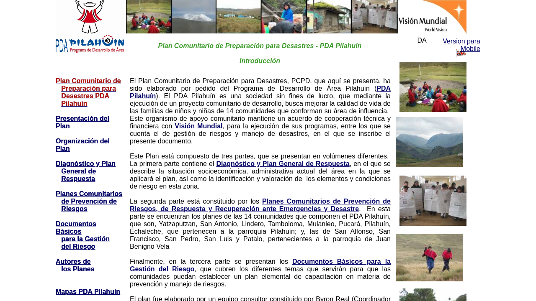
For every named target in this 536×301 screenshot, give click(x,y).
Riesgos (74, 208)
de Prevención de (89, 201)
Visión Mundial (198, 126)
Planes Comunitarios (89, 193)
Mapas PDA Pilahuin (88, 291)
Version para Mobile (461, 45)
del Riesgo (78, 246)
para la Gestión (85, 238)
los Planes (77, 269)
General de (78, 171)
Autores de (73, 261)
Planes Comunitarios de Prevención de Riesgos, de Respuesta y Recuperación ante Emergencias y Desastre (260, 205)
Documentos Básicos (76, 227)
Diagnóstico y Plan (86, 163)
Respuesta (78, 178)
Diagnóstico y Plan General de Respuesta (282, 163)
